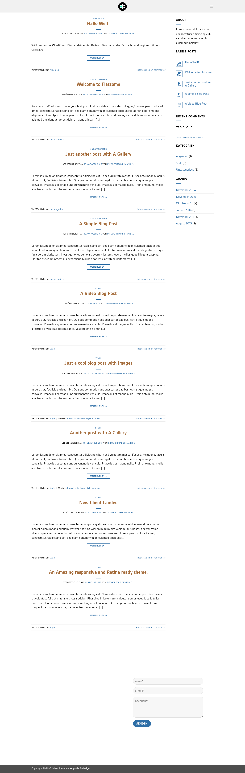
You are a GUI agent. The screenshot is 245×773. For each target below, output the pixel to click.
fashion (81, 418)
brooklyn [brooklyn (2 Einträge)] (180, 137)
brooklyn (71, 418)
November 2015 (186, 197)
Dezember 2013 (185, 217)
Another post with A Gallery (98, 433)
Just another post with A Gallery (98, 154)
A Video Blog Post (98, 293)
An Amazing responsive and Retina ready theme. (98, 572)
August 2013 (184, 223)
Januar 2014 (184, 210)
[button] (211, 6)
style (88, 418)
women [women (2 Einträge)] (199, 137)
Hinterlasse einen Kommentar (150, 69)
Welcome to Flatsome (98, 84)
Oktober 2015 (184, 203)
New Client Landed (98, 502)
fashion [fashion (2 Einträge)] (187, 137)
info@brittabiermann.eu (121, 33)
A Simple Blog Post (98, 224)
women (96, 418)
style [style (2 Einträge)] (193, 137)
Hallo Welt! (98, 23)
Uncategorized (98, 79)
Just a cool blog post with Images (98, 363)
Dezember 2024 (186, 190)
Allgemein (98, 18)
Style (98, 288)
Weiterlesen (98, 57)
